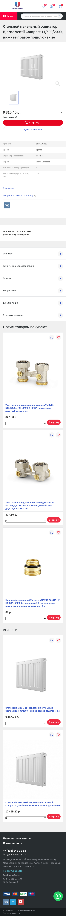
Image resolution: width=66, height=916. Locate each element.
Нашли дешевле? (10, 117)
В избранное (58, 338)
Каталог (10, 16)
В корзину (34, 122)
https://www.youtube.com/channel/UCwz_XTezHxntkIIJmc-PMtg (21, 902)
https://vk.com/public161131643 (6, 902)
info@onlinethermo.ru (14, 854)
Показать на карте (12, 870)
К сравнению (51, 338)
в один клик (33, 129)
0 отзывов (8, 187)
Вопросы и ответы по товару (21, 195)
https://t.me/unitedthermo (13, 902)
